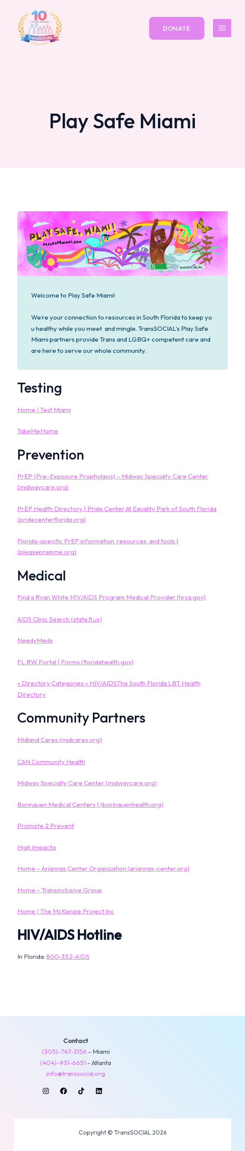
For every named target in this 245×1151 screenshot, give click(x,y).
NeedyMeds (35, 640)
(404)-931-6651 (63, 1063)
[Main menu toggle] (222, 28)
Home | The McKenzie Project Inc (65, 911)
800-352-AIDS (67, 956)
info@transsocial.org (75, 1073)
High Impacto (36, 847)
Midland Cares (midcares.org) (59, 740)
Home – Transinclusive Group (59, 890)
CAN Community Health (51, 762)
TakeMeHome (37, 431)
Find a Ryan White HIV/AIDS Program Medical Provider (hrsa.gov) (111, 597)
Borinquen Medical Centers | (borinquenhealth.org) (90, 804)
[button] (176, 28)
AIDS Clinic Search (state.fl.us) (59, 619)
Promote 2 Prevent (45, 825)
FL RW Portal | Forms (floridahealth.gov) (75, 662)
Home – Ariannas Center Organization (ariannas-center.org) (103, 868)
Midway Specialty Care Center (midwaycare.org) (87, 783)
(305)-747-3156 (64, 1051)
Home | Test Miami (44, 410)
